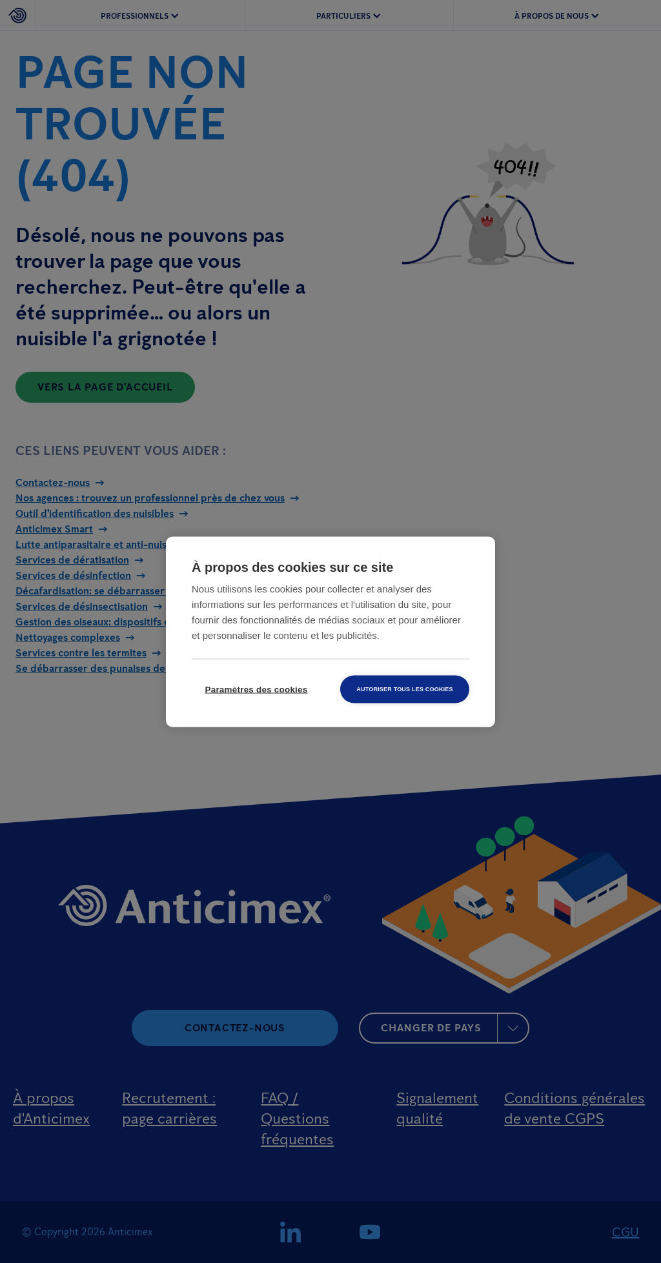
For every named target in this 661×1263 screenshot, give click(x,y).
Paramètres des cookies (256, 689)
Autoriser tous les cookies (404, 688)
